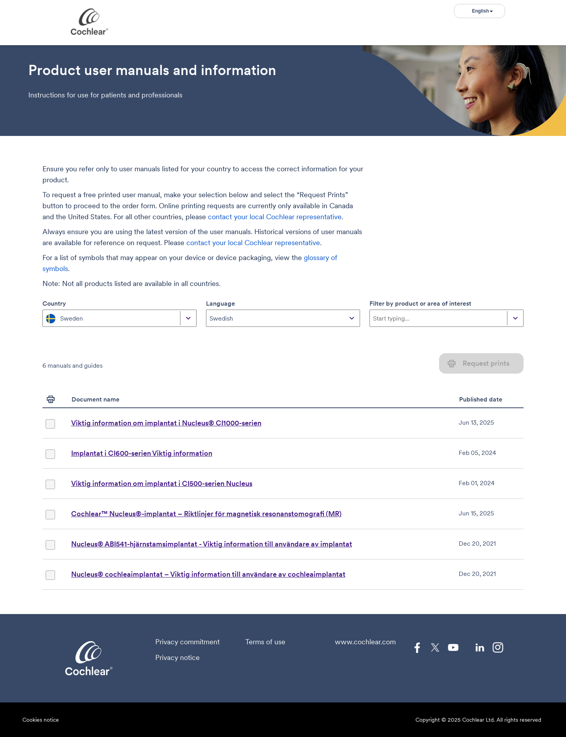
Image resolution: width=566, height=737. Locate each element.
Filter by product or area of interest (420, 303)
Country (54, 303)
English (482, 11)
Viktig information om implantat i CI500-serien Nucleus (161, 483)
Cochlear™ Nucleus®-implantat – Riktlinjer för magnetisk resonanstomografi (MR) (206, 513)
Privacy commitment (187, 642)
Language (220, 303)
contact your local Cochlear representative (275, 216)
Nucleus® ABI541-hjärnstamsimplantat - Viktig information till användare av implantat (211, 543)
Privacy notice (177, 657)
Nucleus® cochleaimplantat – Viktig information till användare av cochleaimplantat (208, 574)
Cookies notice (40, 719)
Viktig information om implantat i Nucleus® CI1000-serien (166, 422)
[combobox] (47, 318)
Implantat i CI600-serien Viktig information (141, 453)
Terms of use (265, 642)
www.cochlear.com (365, 642)
